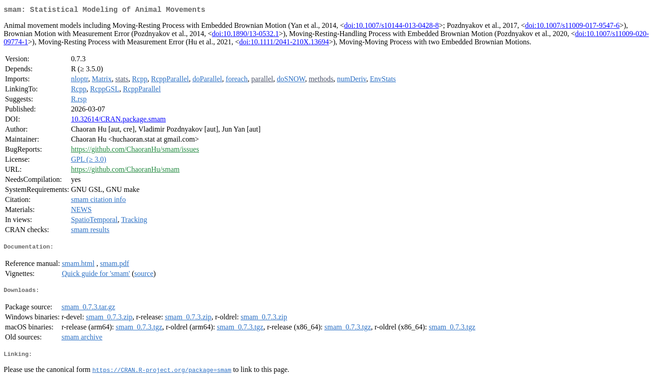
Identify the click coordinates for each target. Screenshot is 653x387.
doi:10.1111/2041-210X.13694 (284, 44)
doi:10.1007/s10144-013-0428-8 (391, 27)
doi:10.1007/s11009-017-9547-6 (572, 27)
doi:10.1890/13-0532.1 (245, 35)
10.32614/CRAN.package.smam (118, 121)
